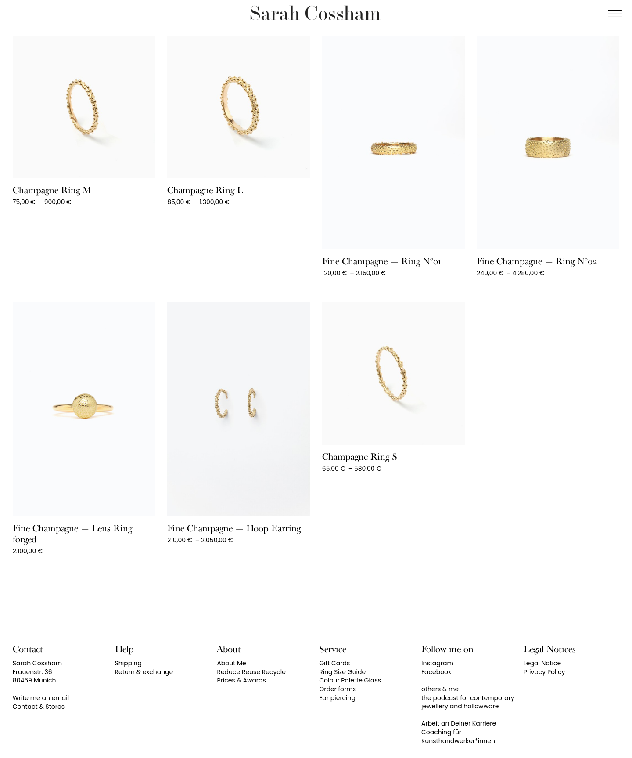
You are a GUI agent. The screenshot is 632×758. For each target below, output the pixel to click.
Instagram (437, 663)
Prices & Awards (241, 680)
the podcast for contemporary (467, 697)
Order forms (337, 689)
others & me (440, 689)
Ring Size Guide (342, 672)
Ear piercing (337, 697)
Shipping (128, 663)
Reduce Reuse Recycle (251, 672)
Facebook (436, 672)
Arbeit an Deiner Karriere (458, 723)
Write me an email (41, 697)
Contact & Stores (39, 706)
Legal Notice (542, 663)
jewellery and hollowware (460, 706)
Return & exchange (144, 672)
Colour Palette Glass (350, 680)
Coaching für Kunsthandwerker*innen (458, 736)
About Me (231, 663)
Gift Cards (334, 663)
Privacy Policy (544, 672)
